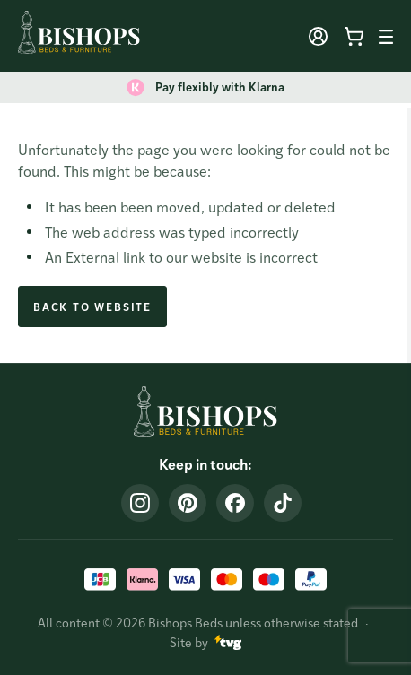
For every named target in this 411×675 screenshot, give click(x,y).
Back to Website (92, 306)
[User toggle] (317, 37)
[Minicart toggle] (353, 37)
